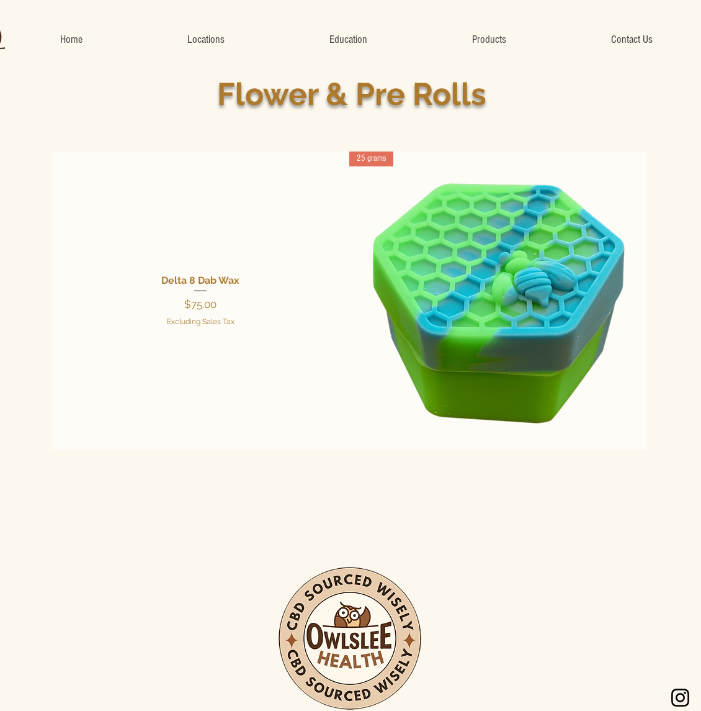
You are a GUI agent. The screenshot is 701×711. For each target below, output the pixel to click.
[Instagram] (680, 698)
